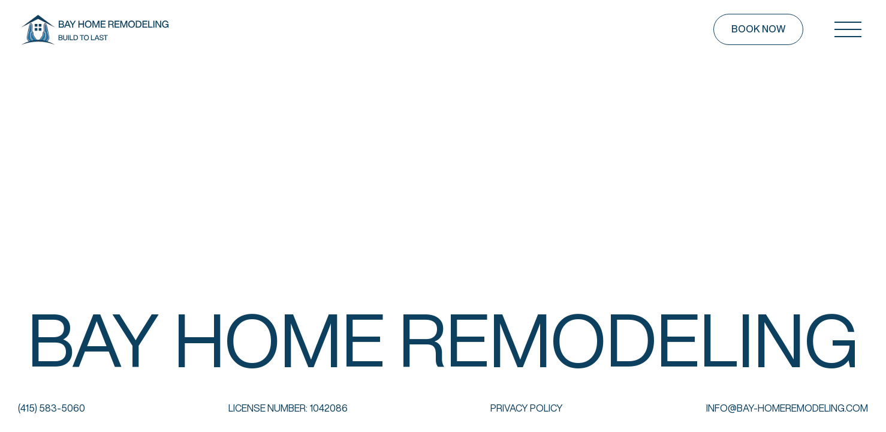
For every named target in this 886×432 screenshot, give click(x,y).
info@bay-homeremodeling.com (787, 408)
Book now (758, 29)
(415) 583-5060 (51, 408)
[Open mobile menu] (847, 29)
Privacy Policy (526, 408)
